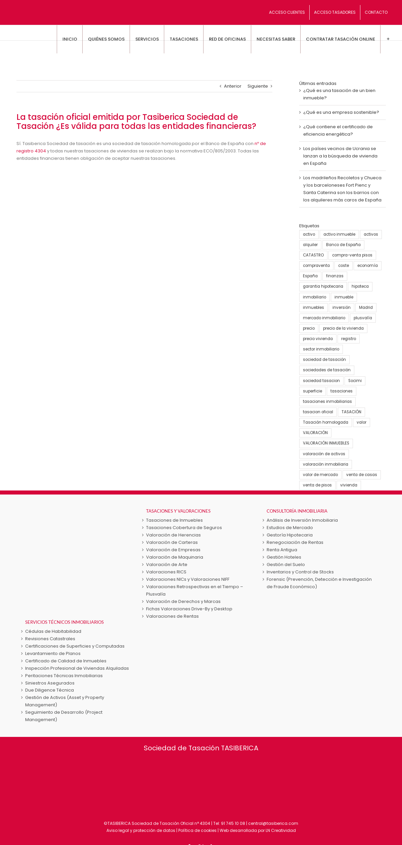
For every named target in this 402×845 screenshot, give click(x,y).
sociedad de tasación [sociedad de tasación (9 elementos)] (324, 359)
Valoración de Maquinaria (174, 557)
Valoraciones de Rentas (172, 616)
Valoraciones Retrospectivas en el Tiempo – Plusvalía (194, 590)
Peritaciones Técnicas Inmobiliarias (64, 675)
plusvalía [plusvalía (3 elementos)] (363, 318)
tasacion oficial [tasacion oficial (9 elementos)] (318, 412)
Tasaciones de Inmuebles (174, 520)
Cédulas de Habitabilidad (53, 631)
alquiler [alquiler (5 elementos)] (310, 244)
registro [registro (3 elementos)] (348, 338)
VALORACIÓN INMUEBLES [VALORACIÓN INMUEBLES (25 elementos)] (326, 443)
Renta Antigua (282, 550)
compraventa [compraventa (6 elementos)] (316, 265)
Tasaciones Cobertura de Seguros (184, 527)
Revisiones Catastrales (50, 639)
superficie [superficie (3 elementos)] (312, 391)
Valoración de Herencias (173, 535)
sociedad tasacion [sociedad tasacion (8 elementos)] (321, 380)
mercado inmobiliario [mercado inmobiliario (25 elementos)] (324, 318)
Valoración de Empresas (173, 550)
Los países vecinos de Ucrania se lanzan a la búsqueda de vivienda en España (340, 156)
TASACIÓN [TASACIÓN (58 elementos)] (351, 412)
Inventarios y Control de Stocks (300, 572)
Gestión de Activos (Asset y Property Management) (64, 701)
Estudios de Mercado (290, 527)
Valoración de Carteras (172, 542)
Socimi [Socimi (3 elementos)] (355, 380)
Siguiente (258, 86)
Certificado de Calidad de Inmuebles (65, 661)
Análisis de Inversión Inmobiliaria (302, 520)
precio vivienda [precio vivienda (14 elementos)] (318, 338)
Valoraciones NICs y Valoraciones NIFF (187, 579)
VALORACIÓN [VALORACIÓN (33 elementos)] (315, 432)
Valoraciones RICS (166, 572)
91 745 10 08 (233, 823)
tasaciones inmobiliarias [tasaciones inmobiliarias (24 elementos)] (327, 401)
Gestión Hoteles (284, 557)
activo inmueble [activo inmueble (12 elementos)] (339, 234)
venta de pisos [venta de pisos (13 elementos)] (317, 485)
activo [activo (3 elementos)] (309, 234)
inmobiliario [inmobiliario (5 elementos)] (314, 297)
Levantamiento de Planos (53, 653)
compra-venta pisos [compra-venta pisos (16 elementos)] (352, 255)
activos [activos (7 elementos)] (371, 234)
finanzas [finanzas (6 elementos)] (335, 276)
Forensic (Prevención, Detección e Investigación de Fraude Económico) (319, 583)
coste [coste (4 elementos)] (343, 265)
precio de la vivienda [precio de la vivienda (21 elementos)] (343, 328)
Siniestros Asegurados (50, 683)
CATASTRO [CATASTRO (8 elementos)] (313, 255)
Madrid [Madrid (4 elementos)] (366, 307)
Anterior (232, 86)
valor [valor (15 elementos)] (361, 422)
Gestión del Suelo (286, 564)
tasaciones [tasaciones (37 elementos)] (341, 391)
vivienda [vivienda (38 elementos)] (348, 485)
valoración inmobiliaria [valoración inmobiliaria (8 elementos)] (325, 464)
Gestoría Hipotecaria (290, 535)
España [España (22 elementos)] (310, 276)
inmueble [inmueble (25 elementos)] (343, 297)
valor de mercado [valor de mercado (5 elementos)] (320, 474)
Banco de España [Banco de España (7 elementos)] (343, 244)
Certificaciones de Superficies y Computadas (75, 646)
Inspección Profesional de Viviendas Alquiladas (77, 668)
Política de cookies (197, 830)
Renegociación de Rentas (295, 542)
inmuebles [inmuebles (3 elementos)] (313, 307)
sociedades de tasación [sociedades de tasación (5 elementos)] (327, 370)
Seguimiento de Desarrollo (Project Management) (63, 716)
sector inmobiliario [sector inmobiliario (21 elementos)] (321, 349)
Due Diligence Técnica (49, 690)
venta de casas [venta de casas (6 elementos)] (361, 474)
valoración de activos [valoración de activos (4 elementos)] (324, 454)
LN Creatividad (281, 830)
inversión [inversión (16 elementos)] (341, 307)
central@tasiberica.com (273, 823)
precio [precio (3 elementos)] (309, 328)
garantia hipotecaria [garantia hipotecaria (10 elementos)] (323, 286)
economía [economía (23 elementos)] (367, 265)
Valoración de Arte (166, 564)
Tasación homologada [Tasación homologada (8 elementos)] (325, 422)
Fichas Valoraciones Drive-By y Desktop (189, 609)
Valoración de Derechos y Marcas (183, 601)
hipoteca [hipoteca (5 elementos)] (360, 286)
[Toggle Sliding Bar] (388, 39)
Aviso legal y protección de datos (140, 830)
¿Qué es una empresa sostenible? (341, 112)
